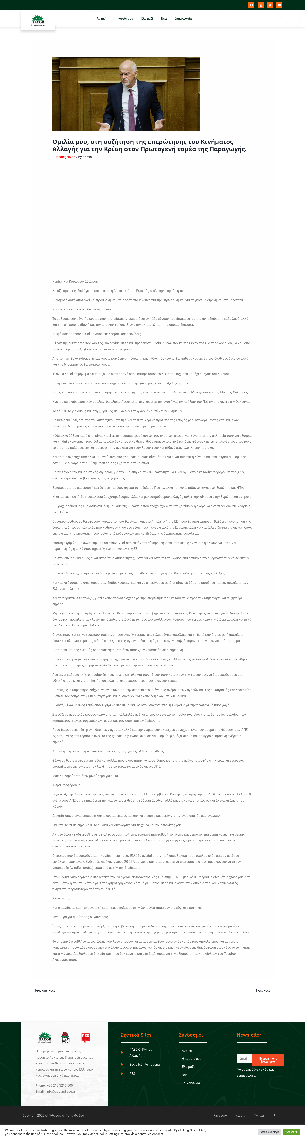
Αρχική (101, 18)
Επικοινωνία (183, 18)
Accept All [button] (291, 1132)
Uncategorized (65, 157)
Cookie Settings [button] (270, 1132)
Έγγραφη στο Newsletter (268, 1060)
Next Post (265, 990)
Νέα (164, 18)
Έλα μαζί (147, 18)
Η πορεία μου (123, 18)
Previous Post (43, 990)
